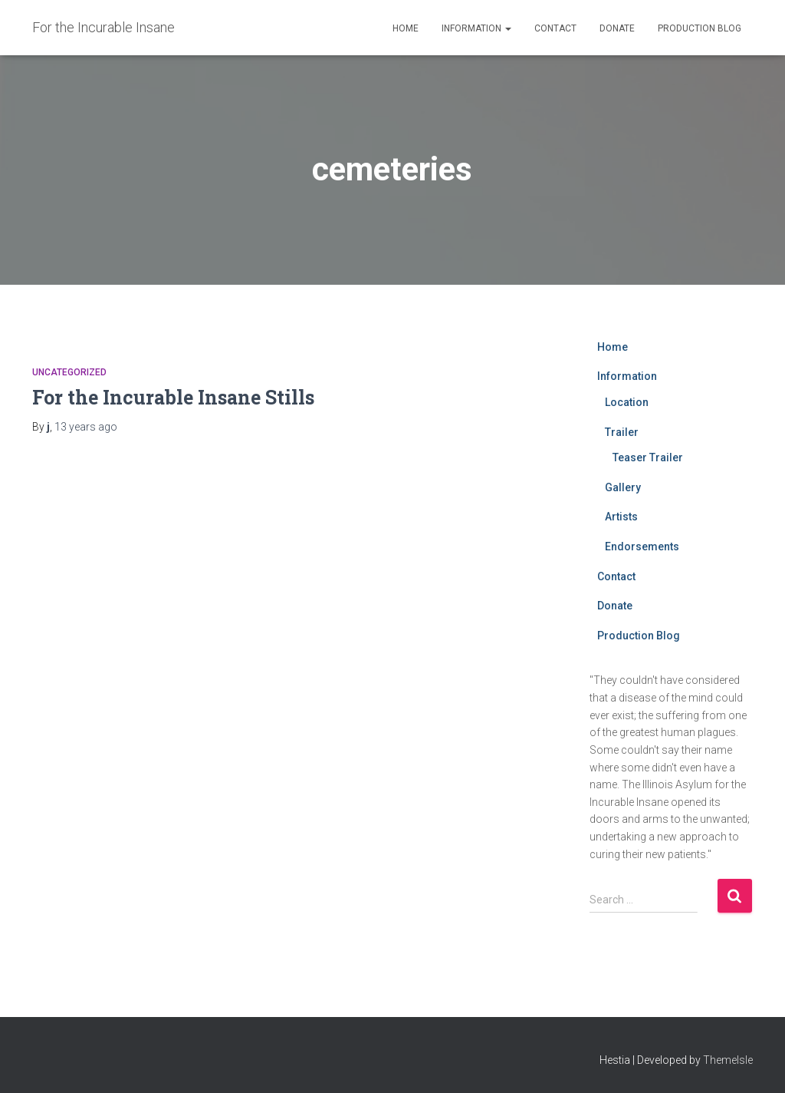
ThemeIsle (728, 1060)
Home (405, 28)
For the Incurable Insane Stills (173, 397)
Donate (617, 28)
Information (476, 28)
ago (85, 427)
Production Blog (699, 28)
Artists (621, 516)
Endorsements (642, 546)
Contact (555, 28)
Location (627, 402)
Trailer (622, 432)
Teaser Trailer (648, 457)
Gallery (623, 487)
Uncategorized (69, 372)
